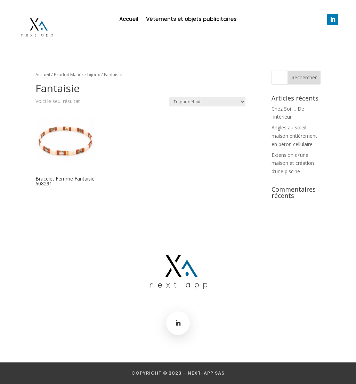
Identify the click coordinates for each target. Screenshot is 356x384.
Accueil (128, 20)
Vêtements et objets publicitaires (191, 20)
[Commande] (207, 101)
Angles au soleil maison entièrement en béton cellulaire (294, 135)
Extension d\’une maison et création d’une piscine (293, 163)
